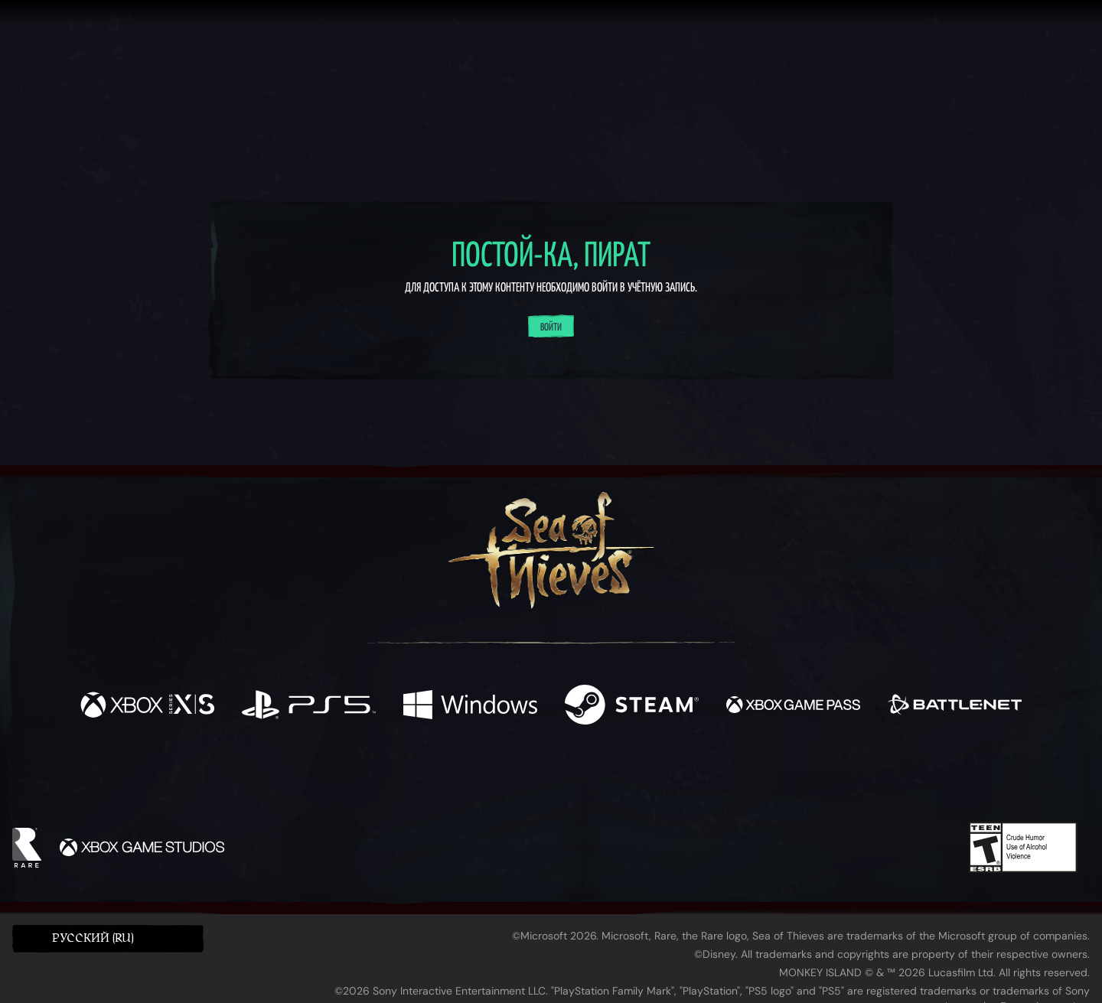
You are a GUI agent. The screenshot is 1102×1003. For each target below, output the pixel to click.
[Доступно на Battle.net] (954, 706)
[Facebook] (398, 777)
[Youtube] (547, 778)
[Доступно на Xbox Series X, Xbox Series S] (147, 706)
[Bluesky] (699, 780)
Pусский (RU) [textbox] (93, 938)
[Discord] (613, 781)
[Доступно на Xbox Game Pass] (793, 706)
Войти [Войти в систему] (551, 327)
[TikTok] (656, 779)
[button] (108, 939)
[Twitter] (437, 777)
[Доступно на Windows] (470, 706)
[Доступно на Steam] (631, 706)
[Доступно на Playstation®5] (308, 706)
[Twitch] (482, 779)
